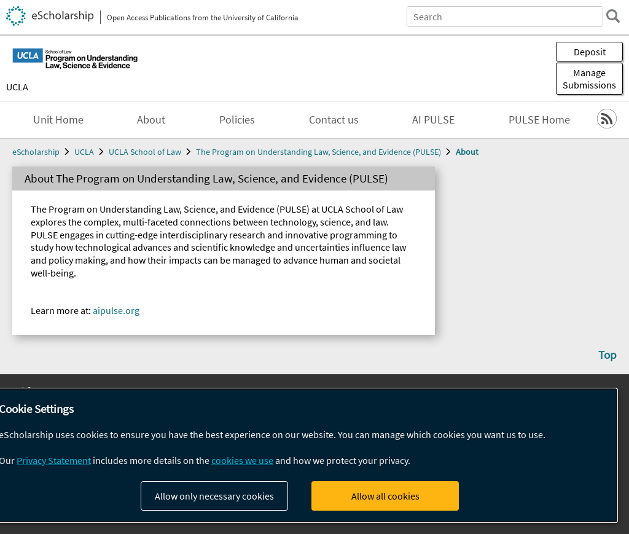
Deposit (590, 51)
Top (607, 354)
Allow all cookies (385, 496)
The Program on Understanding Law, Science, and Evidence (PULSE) (318, 151)
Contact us (334, 120)
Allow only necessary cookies (214, 496)
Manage (589, 78)
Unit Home (58, 120)
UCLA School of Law (145, 151)
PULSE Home (539, 120)
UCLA (17, 86)
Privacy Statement (54, 460)
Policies (237, 120)
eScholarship (36, 151)
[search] (613, 16)
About (151, 120)
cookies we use (242, 460)
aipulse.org (116, 310)
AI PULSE (433, 120)
